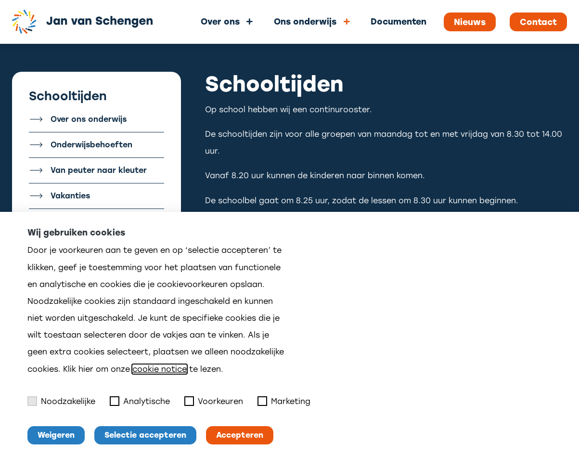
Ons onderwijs (305, 21)
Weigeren (56, 435)
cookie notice (159, 369)
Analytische (140, 401)
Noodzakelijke (61, 401)
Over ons (220, 21)
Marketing (283, 401)
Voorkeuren (213, 401)
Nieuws (470, 22)
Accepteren (239, 435)
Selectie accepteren (145, 435)
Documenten (398, 21)
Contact (538, 22)
